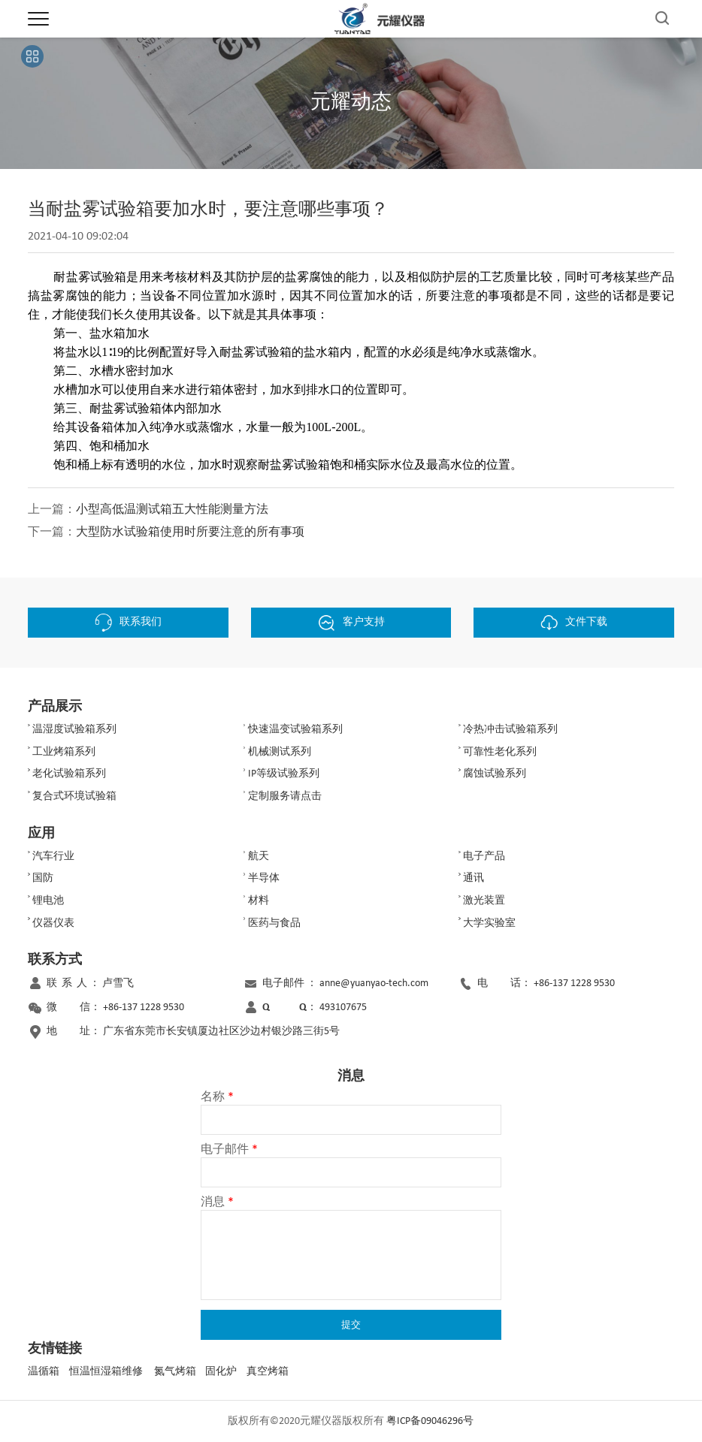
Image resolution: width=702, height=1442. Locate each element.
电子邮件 (229, 1150)
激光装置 (484, 901)
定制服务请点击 (285, 796)
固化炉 (221, 1371)
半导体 (264, 878)
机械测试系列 (279, 752)
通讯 (473, 878)
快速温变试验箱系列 (295, 729)
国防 (42, 878)
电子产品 (484, 856)
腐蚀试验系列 (494, 774)
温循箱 (43, 1371)
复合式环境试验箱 (74, 796)
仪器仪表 (53, 923)
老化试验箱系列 (69, 774)
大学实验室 (489, 923)
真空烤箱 (268, 1371)
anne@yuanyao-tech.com (373, 983)
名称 (217, 1097)
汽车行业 (53, 856)
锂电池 (48, 901)
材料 (258, 901)
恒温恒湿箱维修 (106, 1371)
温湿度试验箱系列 (74, 729)
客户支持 (350, 623)
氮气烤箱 (175, 1371)
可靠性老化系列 (500, 752)
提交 (351, 1324)
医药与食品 (274, 923)
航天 (258, 856)
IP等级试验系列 (283, 774)
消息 (217, 1202)
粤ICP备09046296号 (430, 1421)
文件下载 (573, 623)
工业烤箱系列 (63, 752)
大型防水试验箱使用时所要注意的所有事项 (190, 532)
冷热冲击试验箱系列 (510, 729)
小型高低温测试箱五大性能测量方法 (172, 510)
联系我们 (128, 623)
